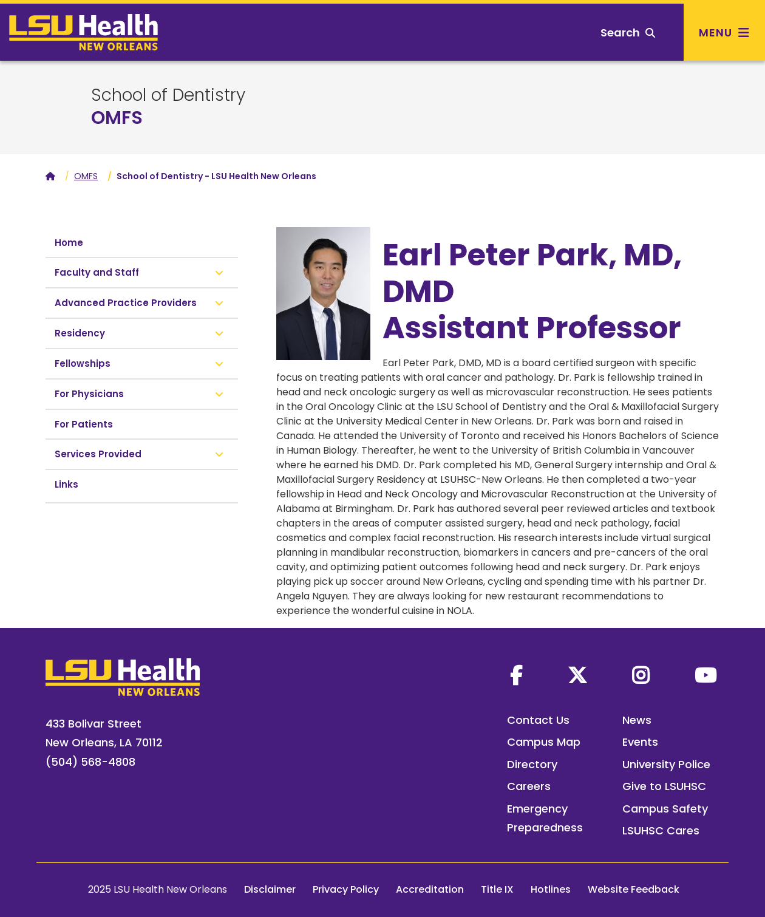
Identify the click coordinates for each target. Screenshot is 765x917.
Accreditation (430, 889)
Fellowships (82, 363)
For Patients (84, 424)
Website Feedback (633, 889)
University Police (666, 764)
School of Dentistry (168, 95)
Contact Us (538, 720)
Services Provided (98, 454)
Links (66, 484)
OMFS (117, 118)
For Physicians (89, 393)
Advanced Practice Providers (126, 302)
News (636, 720)
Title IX (497, 889)
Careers (529, 786)
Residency (80, 333)
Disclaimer (270, 889)
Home (69, 242)
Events (640, 741)
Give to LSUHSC (664, 786)
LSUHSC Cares (660, 830)
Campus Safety (665, 808)
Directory (532, 764)
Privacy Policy (346, 889)
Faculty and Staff (97, 272)
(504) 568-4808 (90, 761)
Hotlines (551, 889)
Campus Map (543, 741)
